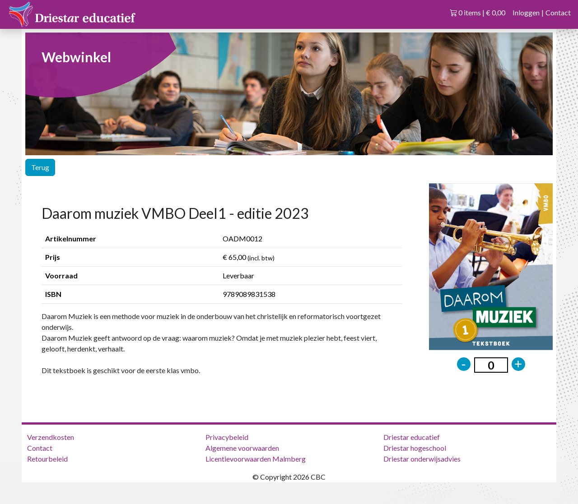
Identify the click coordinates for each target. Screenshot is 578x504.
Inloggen (526, 12)
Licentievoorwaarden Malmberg (255, 458)
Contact (558, 12)
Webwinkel (76, 57)
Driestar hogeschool (414, 448)
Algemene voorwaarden (242, 448)
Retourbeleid (47, 458)
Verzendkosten (50, 437)
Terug (40, 167)
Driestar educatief (411, 437)
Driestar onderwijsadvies (422, 458)
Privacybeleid (226, 437)
